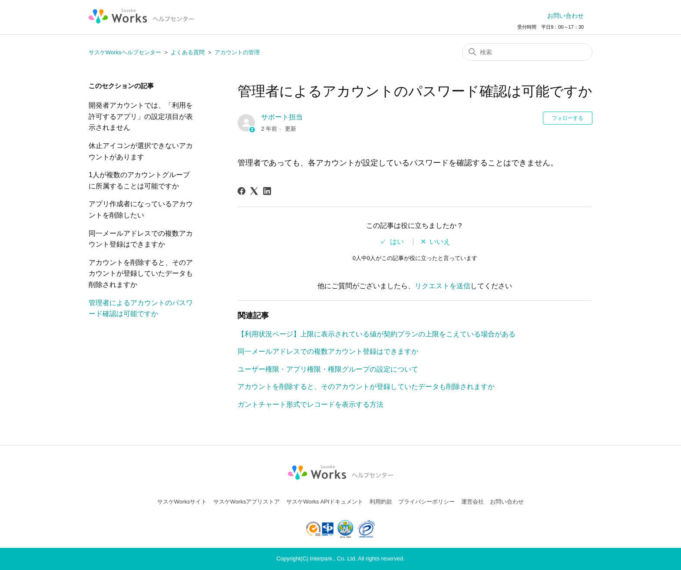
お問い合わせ (565, 15)
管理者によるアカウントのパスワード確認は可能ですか (141, 308)
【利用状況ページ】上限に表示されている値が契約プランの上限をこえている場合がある (377, 334)
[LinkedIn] (267, 191)
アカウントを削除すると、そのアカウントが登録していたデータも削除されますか (141, 273)
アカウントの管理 (237, 52)
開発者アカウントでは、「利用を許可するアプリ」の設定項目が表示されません (141, 116)
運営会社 (472, 501)
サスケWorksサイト (182, 501)
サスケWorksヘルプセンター (125, 52)
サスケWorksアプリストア (246, 501)
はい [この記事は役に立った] (397, 241)
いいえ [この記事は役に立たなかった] (440, 241)
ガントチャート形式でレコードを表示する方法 (310, 404)
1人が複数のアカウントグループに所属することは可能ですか (139, 180)
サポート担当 (282, 117)
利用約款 (381, 501)
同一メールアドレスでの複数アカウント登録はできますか (141, 239)
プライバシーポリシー (426, 501)
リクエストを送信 (442, 286)
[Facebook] (241, 191)
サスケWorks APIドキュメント (324, 501)
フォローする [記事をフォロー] (567, 118)
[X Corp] (254, 191)
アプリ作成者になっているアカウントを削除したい (141, 209)
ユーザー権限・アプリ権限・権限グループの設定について (328, 369)
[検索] (527, 52)
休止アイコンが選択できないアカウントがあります (141, 151)
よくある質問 (188, 52)
